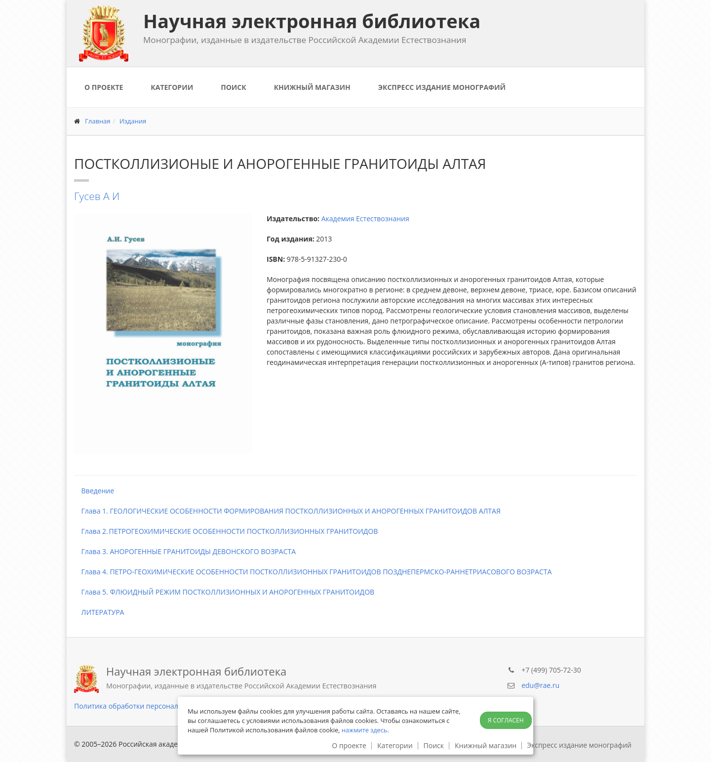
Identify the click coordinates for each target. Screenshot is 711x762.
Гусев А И (96, 196)
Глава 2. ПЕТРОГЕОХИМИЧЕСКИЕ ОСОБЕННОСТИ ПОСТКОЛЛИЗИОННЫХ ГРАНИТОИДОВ (226, 531)
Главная (98, 121)
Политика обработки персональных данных (148, 706)
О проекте (103, 87)
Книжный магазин (312, 87)
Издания (133, 121)
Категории (172, 87)
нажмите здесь (365, 729)
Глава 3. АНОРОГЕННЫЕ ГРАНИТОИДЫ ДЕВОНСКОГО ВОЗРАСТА (185, 551)
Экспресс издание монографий (442, 87)
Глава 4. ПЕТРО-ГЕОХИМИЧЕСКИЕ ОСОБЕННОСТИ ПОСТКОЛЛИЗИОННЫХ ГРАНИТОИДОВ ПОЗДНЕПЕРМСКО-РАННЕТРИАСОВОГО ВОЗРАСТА (313, 571)
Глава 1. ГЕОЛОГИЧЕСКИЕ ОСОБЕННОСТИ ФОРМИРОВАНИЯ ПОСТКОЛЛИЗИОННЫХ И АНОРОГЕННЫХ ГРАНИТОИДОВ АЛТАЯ (287, 511)
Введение (94, 490)
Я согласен (506, 720)
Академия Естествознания (365, 218)
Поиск (233, 87)
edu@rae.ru (540, 685)
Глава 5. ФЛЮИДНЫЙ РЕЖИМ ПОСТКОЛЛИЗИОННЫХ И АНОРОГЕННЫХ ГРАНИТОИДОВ (224, 592)
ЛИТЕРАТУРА (99, 612)
